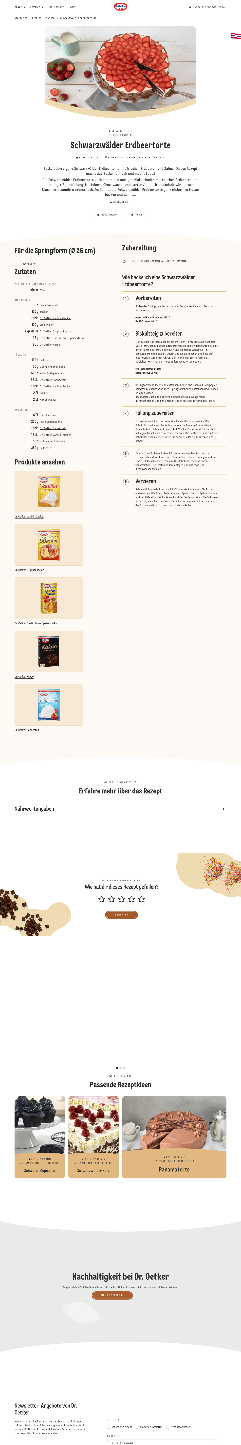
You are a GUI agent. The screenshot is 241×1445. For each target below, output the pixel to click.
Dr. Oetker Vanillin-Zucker (55, 318)
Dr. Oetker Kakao (50, 345)
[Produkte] (39, 6)
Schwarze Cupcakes (40, 1137)
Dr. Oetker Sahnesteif (53, 380)
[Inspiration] (59, 6)
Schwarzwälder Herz (93, 1137)
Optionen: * (115, 1420)
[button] (120, 125)
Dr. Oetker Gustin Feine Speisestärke (62, 338)
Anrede (112, 1436)
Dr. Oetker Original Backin (55, 331)
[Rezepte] (22, 6)
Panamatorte (174, 1137)
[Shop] (75, 6)
